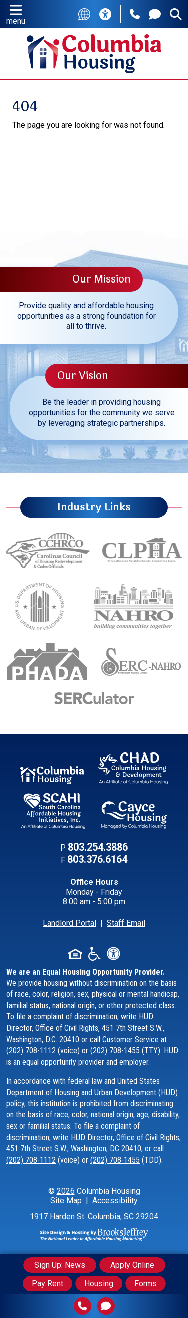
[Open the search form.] (176, 14)
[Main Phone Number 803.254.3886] (82, 1306)
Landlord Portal (69, 923)
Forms (145, 1283)
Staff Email (126, 923)
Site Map (66, 1200)
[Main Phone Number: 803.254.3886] (135, 14)
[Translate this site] (84, 14)
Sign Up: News (59, 1265)
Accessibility (115, 1200)
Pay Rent (47, 1283)
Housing (98, 1283)
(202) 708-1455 (115, 1050)
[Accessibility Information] (105, 14)
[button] (15, 14)
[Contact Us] (155, 14)
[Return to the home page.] (94, 53)
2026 (66, 1191)
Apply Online (132, 1265)
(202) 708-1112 (31, 1050)
